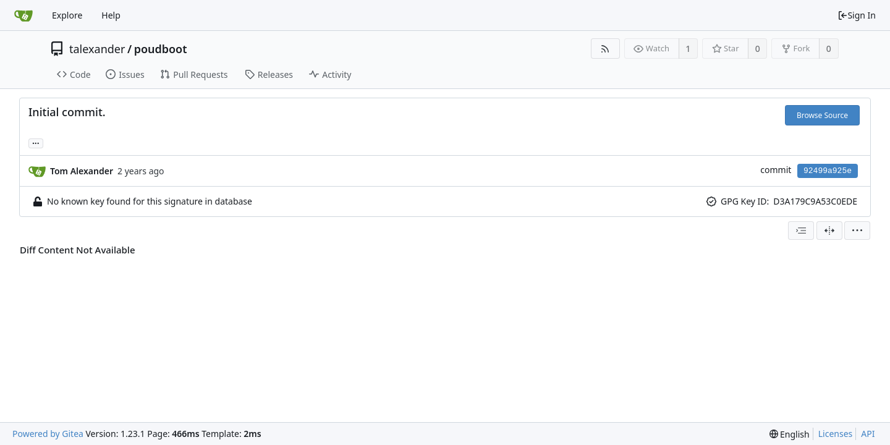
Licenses (835, 433)
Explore (67, 15)
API (868, 433)
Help (111, 15)
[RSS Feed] (605, 48)
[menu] (857, 230)
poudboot (160, 49)
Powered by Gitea (47, 433)
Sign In (856, 15)
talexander (97, 49)
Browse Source (822, 115)
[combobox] (801, 230)
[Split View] (829, 230)
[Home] (23, 15)
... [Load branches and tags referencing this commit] (36, 142)
